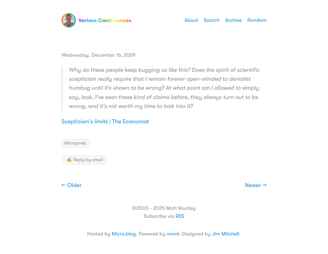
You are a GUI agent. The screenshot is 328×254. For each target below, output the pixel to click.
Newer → (255, 185)
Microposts (75, 143)
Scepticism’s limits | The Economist (105, 122)
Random (256, 20)
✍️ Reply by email (85, 159)
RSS (180, 216)
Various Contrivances (96, 20)
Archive (233, 20)
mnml (173, 234)
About (191, 20)
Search (212, 20)
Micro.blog (124, 234)
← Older (72, 185)
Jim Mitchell (225, 234)
